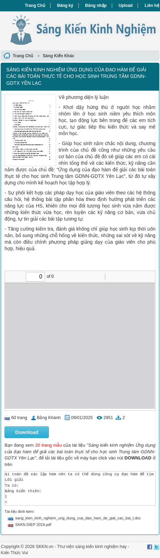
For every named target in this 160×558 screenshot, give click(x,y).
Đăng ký (65, 5)
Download (26, 432)
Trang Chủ (35, 5)
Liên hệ (152, 5)
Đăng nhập (96, 5)
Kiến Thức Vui (14, 552)
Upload (126, 5)
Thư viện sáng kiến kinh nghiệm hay (92, 546)
